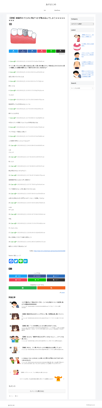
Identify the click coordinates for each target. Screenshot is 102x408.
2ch (10, 268)
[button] (92, 88)
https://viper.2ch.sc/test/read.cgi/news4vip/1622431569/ (49, 251)
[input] (82, 88)
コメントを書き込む (37, 392)
